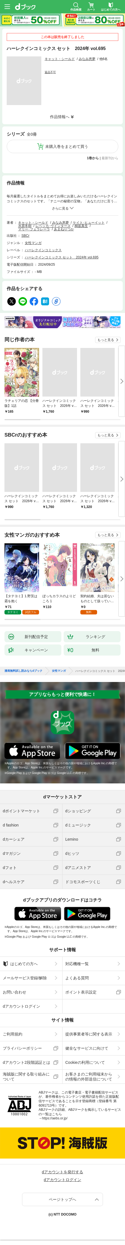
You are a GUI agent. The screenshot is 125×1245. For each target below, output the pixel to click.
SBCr (25, 236)
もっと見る (105, 340)
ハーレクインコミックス (43, 250)
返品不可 (50, 72)
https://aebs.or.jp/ (54, 1118)
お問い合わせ (14, 992)
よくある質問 (77, 978)
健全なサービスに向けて (86, 1048)
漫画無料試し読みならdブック (23, 670)
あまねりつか (64, 229)
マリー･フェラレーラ (34, 229)
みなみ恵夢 (87, 59)
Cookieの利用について (85, 1062)
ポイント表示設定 (81, 992)
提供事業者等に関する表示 (88, 1034)
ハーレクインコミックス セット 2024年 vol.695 (61, 257)
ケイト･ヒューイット (89, 223)
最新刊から (110, 158)
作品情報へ (59, 116)
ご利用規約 (12, 1034)
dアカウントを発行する (62, 1172)
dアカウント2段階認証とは (26, 1062)
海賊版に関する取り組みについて (26, 1076)
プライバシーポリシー (22, 1048)
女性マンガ (33, 243)
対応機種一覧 (77, 964)
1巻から (93, 158)
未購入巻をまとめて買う (66, 146)
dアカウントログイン (21, 1006)
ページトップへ (62, 1199)
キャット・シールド (60, 59)
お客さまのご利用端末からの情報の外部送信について (88, 1076)
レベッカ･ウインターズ (53, 226)
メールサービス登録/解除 (25, 978)
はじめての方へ (20, 964)
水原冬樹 (25, 226)
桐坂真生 (81, 226)
